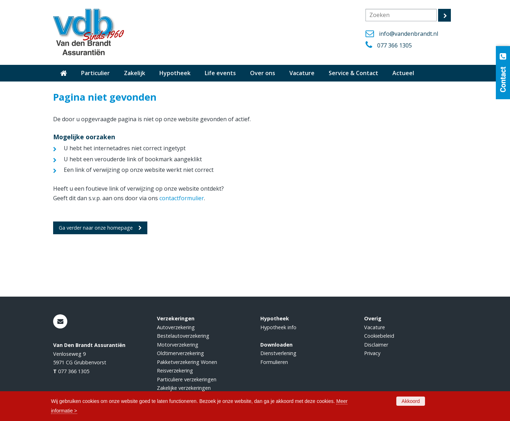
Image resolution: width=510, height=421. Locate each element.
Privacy (372, 353)
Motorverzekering (177, 344)
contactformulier (181, 198)
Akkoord (411, 401)
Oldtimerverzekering (180, 353)
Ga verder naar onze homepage (96, 227)
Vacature (374, 327)
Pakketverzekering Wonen (187, 362)
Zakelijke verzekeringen (184, 387)
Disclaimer (376, 344)
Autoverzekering (176, 327)
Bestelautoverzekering (183, 335)
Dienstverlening (278, 353)
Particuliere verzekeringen (186, 379)
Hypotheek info (278, 327)
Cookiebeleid (379, 335)
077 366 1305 (394, 45)
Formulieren (274, 362)
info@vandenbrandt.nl (408, 34)
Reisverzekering (175, 370)
